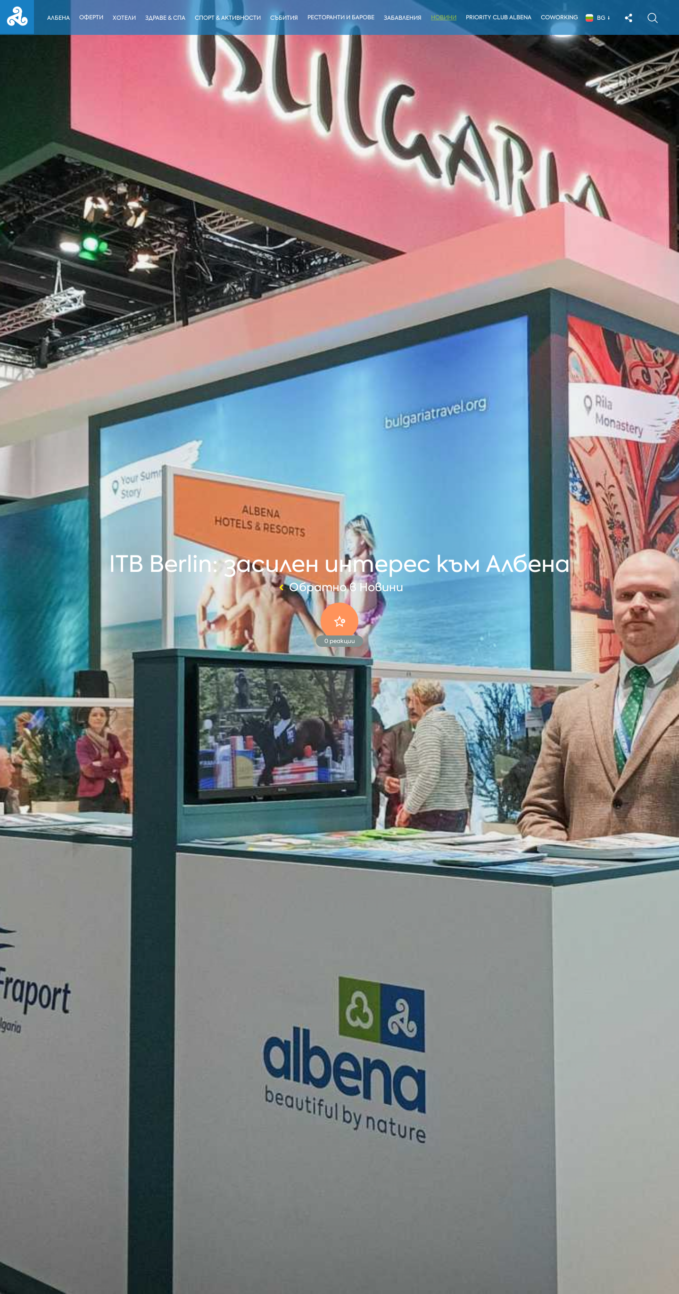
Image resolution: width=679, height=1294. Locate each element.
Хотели (124, 18)
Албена (58, 18)
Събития (285, 18)
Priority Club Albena (501, 17)
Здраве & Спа (166, 18)
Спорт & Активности (229, 18)
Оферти (91, 17)
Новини (446, 17)
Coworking (561, 17)
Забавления (404, 18)
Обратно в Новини (339, 587)
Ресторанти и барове (342, 17)
